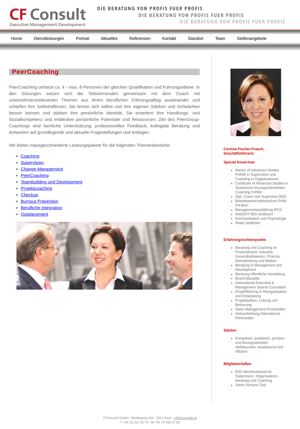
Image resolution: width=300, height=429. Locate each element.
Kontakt (169, 38)
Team (220, 38)
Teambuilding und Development (51, 181)
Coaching (30, 155)
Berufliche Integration (41, 207)
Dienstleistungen (49, 38)
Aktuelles (109, 38)
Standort (196, 38)
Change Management (42, 168)
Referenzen (139, 38)
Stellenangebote (252, 38)
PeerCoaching (35, 175)
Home (16, 38)
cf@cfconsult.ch (185, 418)
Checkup (29, 194)
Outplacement (34, 214)
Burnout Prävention (39, 201)
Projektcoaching (36, 188)
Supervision (32, 162)
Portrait (82, 38)
